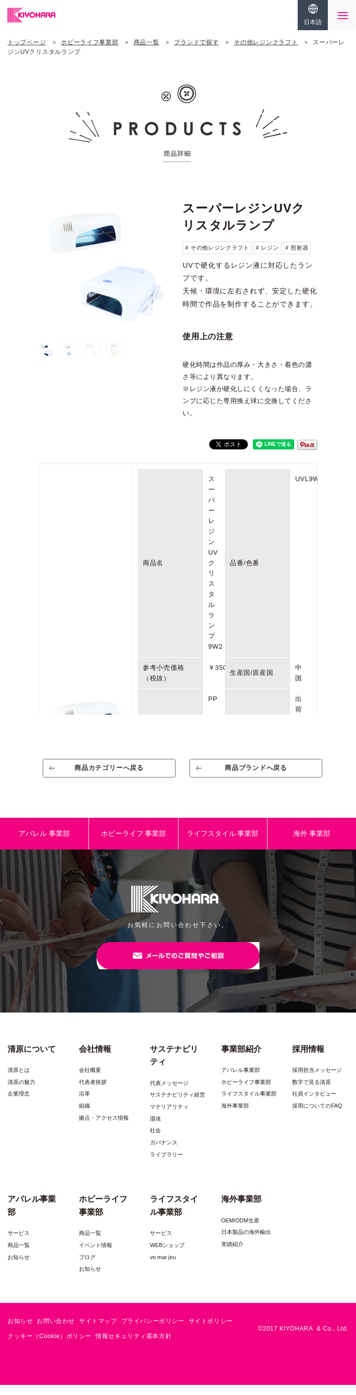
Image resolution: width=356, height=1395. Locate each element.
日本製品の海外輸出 (246, 1242)
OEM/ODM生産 (240, 1230)
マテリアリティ (169, 1117)
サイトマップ (98, 1331)
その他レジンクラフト (266, 42)
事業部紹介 (241, 1058)
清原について (32, 1058)
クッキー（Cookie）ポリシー (50, 1345)
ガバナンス (163, 1152)
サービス (19, 1243)
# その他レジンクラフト (217, 248)
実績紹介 (232, 1254)
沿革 (84, 1104)
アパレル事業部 (240, 1080)
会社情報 (95, 1058)
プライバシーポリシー (153, 1331)
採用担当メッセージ (317, 1080)
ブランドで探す (196, 42)
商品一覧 (146, 42)
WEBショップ (167, 1255)
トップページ (27, 42)
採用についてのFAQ (317, 1116)
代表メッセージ (169, 1093)
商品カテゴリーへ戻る (109, 771)
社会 (155, 1140)
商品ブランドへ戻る (256, 771)
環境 (155, 1128)
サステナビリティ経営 (177, 1105)
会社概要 (90, 1080)
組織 (84, 1116)
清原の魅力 (21, 1092)
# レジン (267, 248)
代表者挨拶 (93, 1092)
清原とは (19, 1080)
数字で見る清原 (311, 1092)
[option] (106, 264)
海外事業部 (235, 1116)
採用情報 (308, 1058)
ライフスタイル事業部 (249, 1104)
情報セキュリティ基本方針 (133, 1345)
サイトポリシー (211, 1331)
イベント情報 (95, 1255)
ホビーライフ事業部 (89, 42)
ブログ (87, 1267)
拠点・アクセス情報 (104, 1128)
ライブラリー (166, 1164)
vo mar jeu (162, 1267)
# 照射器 (297, 248)
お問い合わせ (56, 1331)
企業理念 (19, 1104)
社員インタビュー (314, 1104)
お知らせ (19, 1267)
